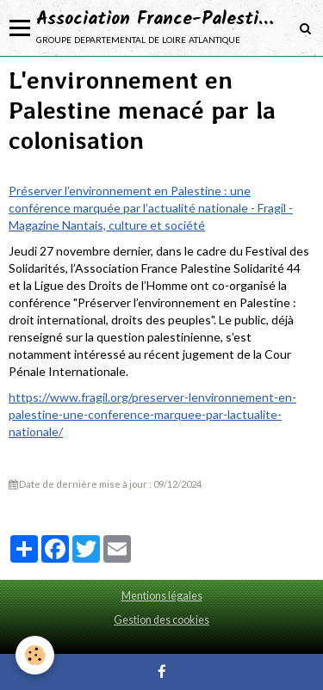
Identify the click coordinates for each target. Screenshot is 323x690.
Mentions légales (161, 595)
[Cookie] (35, 655)
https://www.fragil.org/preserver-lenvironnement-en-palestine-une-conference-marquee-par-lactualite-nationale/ (152, 414)
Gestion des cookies (161, 619)
